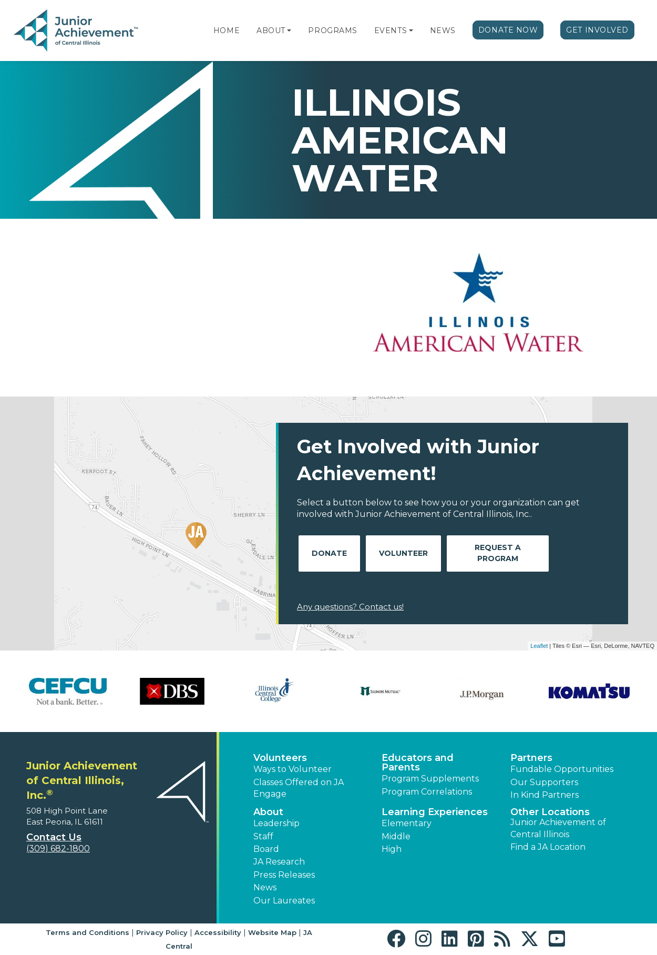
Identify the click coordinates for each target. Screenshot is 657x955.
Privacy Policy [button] (162, 932)
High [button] (392, 849)
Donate (329, 553)
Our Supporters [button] (544, 782)
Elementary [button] (407, 823)
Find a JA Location (548, 847)
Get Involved (597, 30)
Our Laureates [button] (284, 901)
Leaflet (539, 646)
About (270, 30)
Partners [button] (531, 758)
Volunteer (403, 553)
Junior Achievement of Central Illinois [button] (558, 828)
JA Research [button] (279, 862)
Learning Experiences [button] (435, 812)
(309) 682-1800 (58, 849)
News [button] (264, 887)
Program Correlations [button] (427, 792)
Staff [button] (263, 836)
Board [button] (266, 849)
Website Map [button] (272, 932)
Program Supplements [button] (430, 779)
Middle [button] (396, 836)
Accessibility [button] (217, 932)
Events (390, 30)
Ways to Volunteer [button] (292, 769)
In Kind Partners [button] (544, 795)
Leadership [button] (276, 823)
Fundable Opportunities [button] (561, 769)
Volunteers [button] (280, 758)
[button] (289, 30)
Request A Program (498, 553)
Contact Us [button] (53, 837)
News (443, 30)
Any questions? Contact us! (350, 607)
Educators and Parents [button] (418, 762)
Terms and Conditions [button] (87, 932)
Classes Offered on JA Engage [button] (298, 788)
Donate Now (508, 30)
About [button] (268, 812)
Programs (332, 30)
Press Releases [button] (284, 875)
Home (226, 30)
